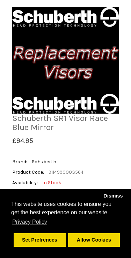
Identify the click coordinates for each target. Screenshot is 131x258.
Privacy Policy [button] (29, 222)
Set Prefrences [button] (39, 240)
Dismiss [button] (113, 196)
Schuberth (44, 162)
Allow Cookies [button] (94, 240)
